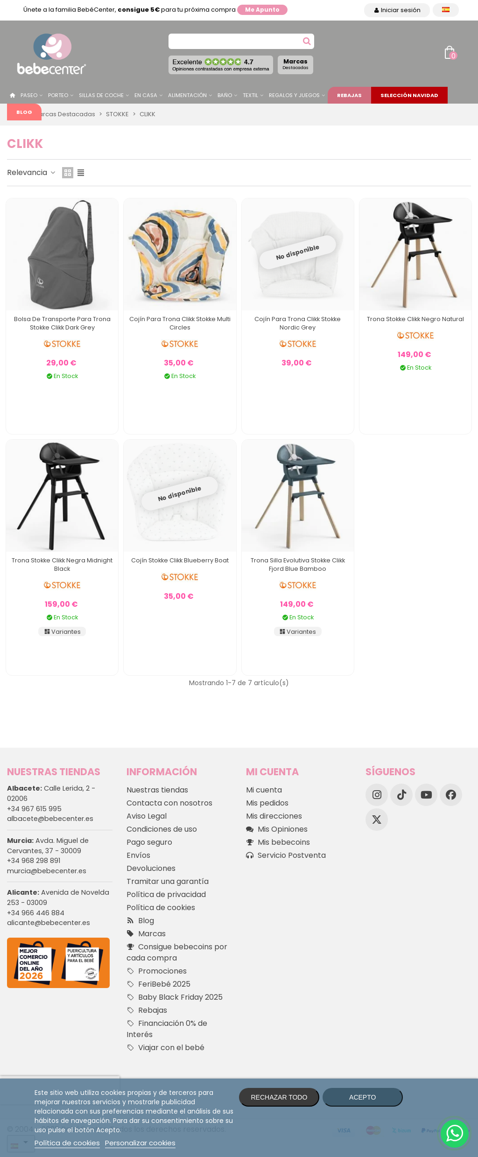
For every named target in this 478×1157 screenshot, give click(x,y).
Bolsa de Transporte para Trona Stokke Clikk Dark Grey (62, 323)
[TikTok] (401, 795)
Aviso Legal (147, 816)
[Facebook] (451, 795)
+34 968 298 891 (33, 860)
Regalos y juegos (294, 95)
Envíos (138, 855)
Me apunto (262, 10)
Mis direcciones (274, 816)
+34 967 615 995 (34, 808)
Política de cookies (161, 907)
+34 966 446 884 (35, 913)
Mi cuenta (264, 790)
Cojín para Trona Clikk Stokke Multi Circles (180, 323)
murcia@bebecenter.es (46, 871)
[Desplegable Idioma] (446, 10)
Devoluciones (151, 868)
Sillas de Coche (101, 95)
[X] (377, 819)
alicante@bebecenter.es (48, 922)
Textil (250, 95)
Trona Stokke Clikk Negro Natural (415, 319)
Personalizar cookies (140, 1143)
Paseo (29, 95)
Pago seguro (149, 842)
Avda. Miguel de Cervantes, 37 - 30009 (48, 845)
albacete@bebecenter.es (50, 818)
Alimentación (187, 95)
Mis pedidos (267, 803)
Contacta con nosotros (169, 803)
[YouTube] (426, 795)
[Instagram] (377, 795)
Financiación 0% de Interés (167, 1029)
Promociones (157, 971)
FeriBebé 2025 (158, 984)
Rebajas (349, 95)
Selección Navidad (409, 95)
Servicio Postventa (286, 855)
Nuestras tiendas (157, 790)
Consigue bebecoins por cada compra (177, 952)
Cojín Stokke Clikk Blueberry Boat (180, 560)
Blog (24, 112)
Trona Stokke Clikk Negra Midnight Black (62, 564)
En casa (145, 95)
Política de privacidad (166, 894)
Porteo (58, 95)
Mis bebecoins (278, 842)
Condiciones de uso (162, 829)
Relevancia (31, 172)
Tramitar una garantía (168, 881)
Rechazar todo (279, 1097)
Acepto (362, 1097)
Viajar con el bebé (165, 1047)
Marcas (295, 63)
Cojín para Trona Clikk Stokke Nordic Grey (297, 323)
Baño (225, 95)
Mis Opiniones (277, 829)
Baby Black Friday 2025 (175, 997)
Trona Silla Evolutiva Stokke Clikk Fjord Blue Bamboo (298, 564)
